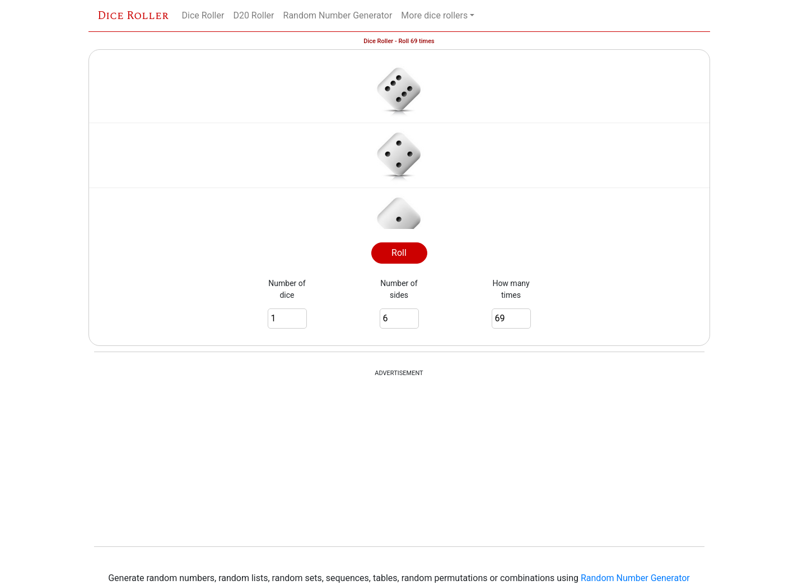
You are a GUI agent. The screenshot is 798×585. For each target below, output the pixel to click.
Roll (399, 252)
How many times (510, 289)
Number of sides (398, 289)
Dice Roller (133, 15)
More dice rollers (434, 15)
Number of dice (286, 289)
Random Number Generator (338, 15)
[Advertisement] (399, 462)
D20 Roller (253, 15)
